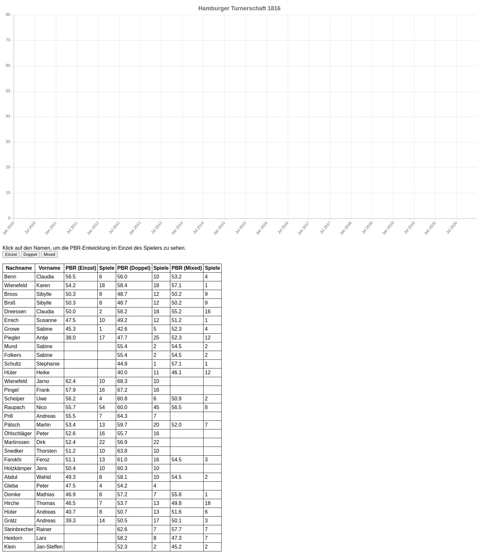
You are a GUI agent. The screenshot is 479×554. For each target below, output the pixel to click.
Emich (11, 320)
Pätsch (12, 425)
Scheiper (14, 398)
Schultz (12, 364)
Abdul (10, 477)
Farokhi (12, 459)
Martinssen (16, 442)
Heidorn (13, 538)
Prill (8, 416)
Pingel (11, 390)
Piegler (12, 337)
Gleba (11, 486)
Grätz (10, 520)
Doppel (30, 254)
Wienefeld (15, 285)
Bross (10, 294)
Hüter (10, 372)
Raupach (14, 407)
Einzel (11, 254)
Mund (10, 346)
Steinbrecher (19, 529)
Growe (11, 329)
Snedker (14, 451)
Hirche (11, 503)
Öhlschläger (18, 433)
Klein (10, 546)
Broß (9, 303)
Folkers (12, 355)
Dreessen (15, 311)
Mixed (49, 254)
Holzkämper (18, 468)
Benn (10, 276)
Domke (12, 494)
